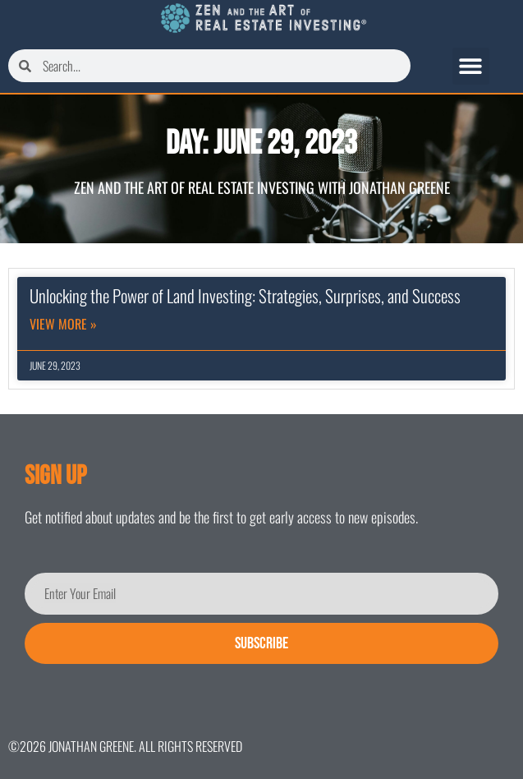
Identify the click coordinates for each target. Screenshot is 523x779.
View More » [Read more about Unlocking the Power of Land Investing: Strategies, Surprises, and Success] (63, 324)
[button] (470, 66)
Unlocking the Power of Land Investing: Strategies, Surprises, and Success (245, 295)
